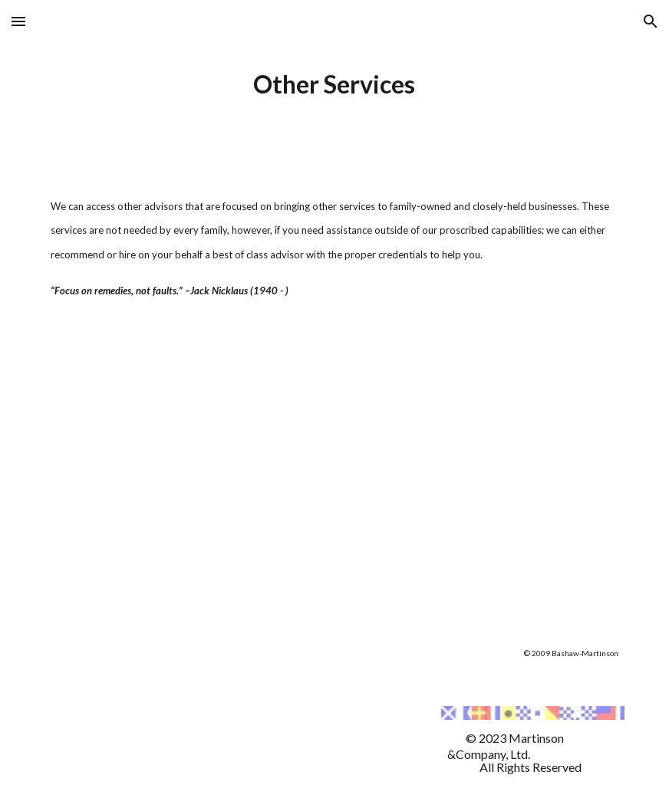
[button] (18, 21)
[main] (334, 84)
